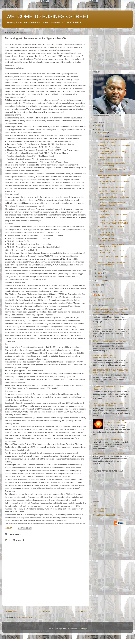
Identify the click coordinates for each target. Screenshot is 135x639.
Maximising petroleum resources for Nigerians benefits (113, 263)
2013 (98, 130)
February (102, 277)
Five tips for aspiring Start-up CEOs (112, 187)
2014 (98, 126)
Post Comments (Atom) (26, 617)
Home (46, 611)
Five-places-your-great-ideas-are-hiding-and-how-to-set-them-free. (111, 405)
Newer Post (12, 611)
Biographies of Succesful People (106, 515)
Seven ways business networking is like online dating (112, 164)
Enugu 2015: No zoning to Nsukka (107, 439)
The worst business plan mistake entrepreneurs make (111, 192)
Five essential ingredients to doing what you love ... (112, 153)
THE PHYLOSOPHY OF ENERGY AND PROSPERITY (112, 245)
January (101, 280)
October (101, 136)
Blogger (84, 628)
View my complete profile (103, 299)
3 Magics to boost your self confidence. (109, 341)
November (102, 133)
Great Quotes (98, 512)
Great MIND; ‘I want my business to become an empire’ (112, 141)
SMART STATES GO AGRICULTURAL (106, 234)
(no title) (97, 327)
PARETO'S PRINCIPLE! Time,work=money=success (104, 357)
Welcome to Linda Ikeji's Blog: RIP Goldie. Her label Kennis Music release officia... (110, 311)
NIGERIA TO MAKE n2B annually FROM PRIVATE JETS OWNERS (113, 222)
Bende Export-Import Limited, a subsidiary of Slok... (111, 228)
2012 (98, 285)
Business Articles (100, 508)
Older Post (80, 611)
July (100, 269)
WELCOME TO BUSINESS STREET (47, 16)
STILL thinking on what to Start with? (108, 454)
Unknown (100, 295)
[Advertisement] (110, 48)
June (100, 273)
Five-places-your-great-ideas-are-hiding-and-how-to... (112, 204)
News (95, 505)
